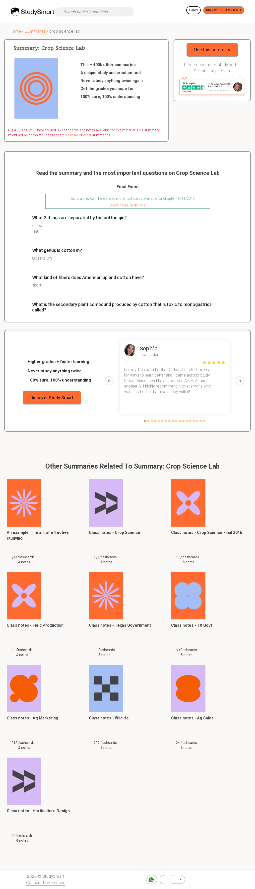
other (87, 135)
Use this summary (212, 49)
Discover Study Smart (223, 10)
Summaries (35, 31)
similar (72, 135)
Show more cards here (127, 205)
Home (15, 31)
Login (193, 10)
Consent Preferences (45, 882)
